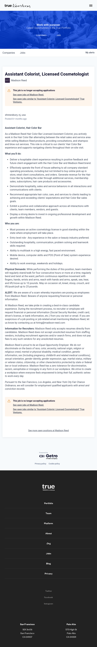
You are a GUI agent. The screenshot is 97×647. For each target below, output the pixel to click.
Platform (48, 523)
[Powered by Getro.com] (48, 456)
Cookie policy (54, 464)
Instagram (48, 603)
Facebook (48, 597)
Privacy (49, 573)
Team (48, 513)
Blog (48, 563)
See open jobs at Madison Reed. (28, 94)
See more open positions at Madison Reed (48, 430)
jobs (22, 52)
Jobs (48, 553)
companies (8, 52)
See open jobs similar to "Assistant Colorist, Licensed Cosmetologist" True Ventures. (48, 100)
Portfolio (48, 503)
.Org (48, 543)
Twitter (48, 591)
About (48, 533)
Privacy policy (40, 464)
